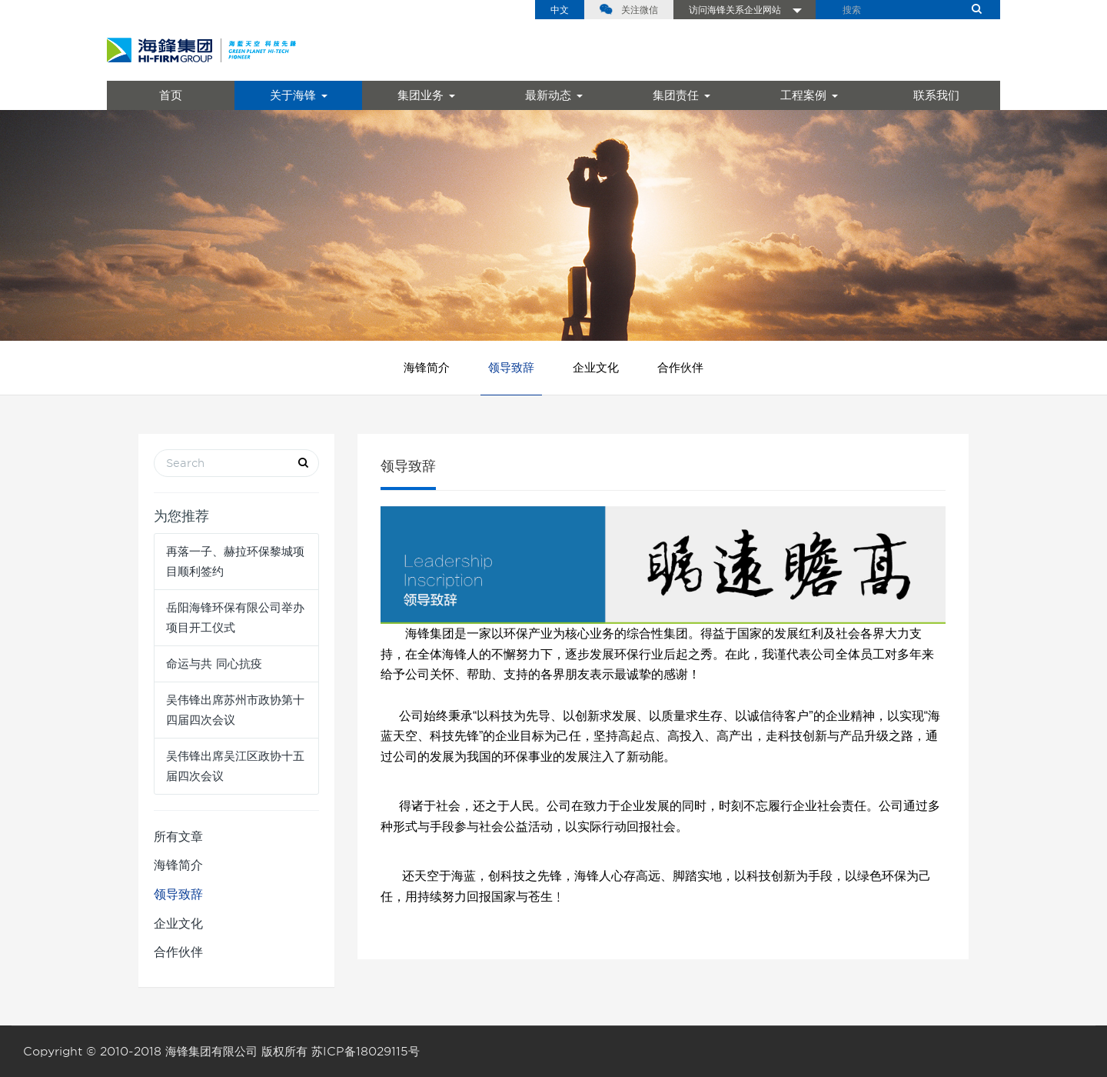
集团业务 (426, 95)
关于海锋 (298, 95)
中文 (559, 9)
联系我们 (936, 95)
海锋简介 (427, 368)
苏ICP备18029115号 (365, 1052)
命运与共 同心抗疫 (214, 664)
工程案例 (809, 95)
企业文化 (596, 368)
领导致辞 (511, 368)
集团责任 (681, 95)
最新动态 (554, 95)
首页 (170, 95)
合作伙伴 (680, 368)
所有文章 (178, 836)
